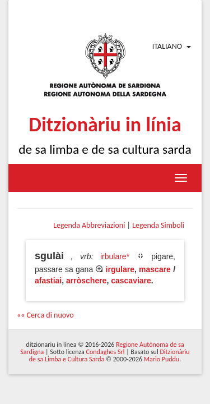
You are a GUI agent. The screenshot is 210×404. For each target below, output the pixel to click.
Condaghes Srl (105, 352)
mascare (155, 269)
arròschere (86, 280)
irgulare (120, 269)
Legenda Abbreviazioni (89, 225)
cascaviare (131, 280)
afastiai (48, 280)
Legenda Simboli (158, 225)
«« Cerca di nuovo (45, 315)
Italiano (167, 46)
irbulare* (114, 256)
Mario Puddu (161, 359)
